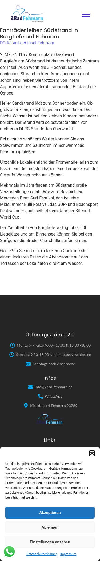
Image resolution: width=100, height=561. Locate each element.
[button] (92, 453)
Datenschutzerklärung (42, 554)
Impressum (68, 554)
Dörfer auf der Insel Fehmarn (27, 42)
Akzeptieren (50, 512)
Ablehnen (50, 527)
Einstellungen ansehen (50, 542)
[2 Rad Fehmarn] (27, 13)
